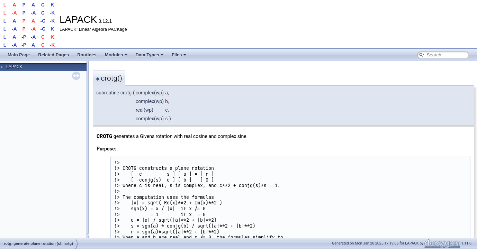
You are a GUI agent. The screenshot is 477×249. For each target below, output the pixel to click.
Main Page (19, 54)
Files (179, 54)
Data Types (149, 54)
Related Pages (53, 54)
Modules (116, 54)
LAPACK (14, 66)
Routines (87, 54)
